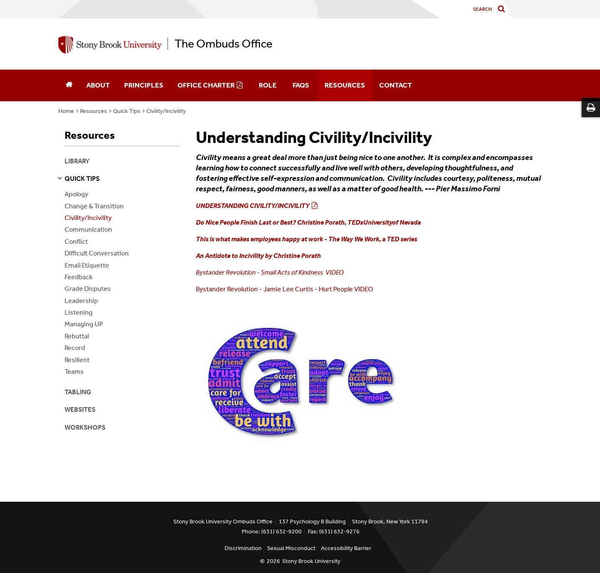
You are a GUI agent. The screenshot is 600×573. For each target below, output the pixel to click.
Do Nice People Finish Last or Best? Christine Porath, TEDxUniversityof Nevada (308, 222)
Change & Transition (94, 206)
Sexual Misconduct (291, 548)
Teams (74, 371)
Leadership (81, 301)
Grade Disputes (88, 289)
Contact (395, 85)
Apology (76, 194)
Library (77, 161)
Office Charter (206, 85)
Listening (78, 312)
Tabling (78, 392)
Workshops (85, 427)
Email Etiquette (87, 265)
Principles (143, 85)
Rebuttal (77, 336)
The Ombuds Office (223, 44)
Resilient (77, 360)
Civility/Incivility (166, 111)
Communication (88, 229)
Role (268, 85)
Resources (345, 85)
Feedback (78, 277)
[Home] (68, 85)
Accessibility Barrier (346, 548)
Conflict (76, 241)
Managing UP (84, 324)
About (98, 85)
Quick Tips (126, 111)
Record (75, 348)
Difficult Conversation (97, 253)
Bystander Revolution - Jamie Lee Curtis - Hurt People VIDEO (284, 289)
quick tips (82, 179)
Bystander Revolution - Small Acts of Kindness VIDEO (270, 272)
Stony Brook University (311, 561)
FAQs (300, 85)
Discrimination (243, 548)
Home (66, 111)
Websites (80, 409)
